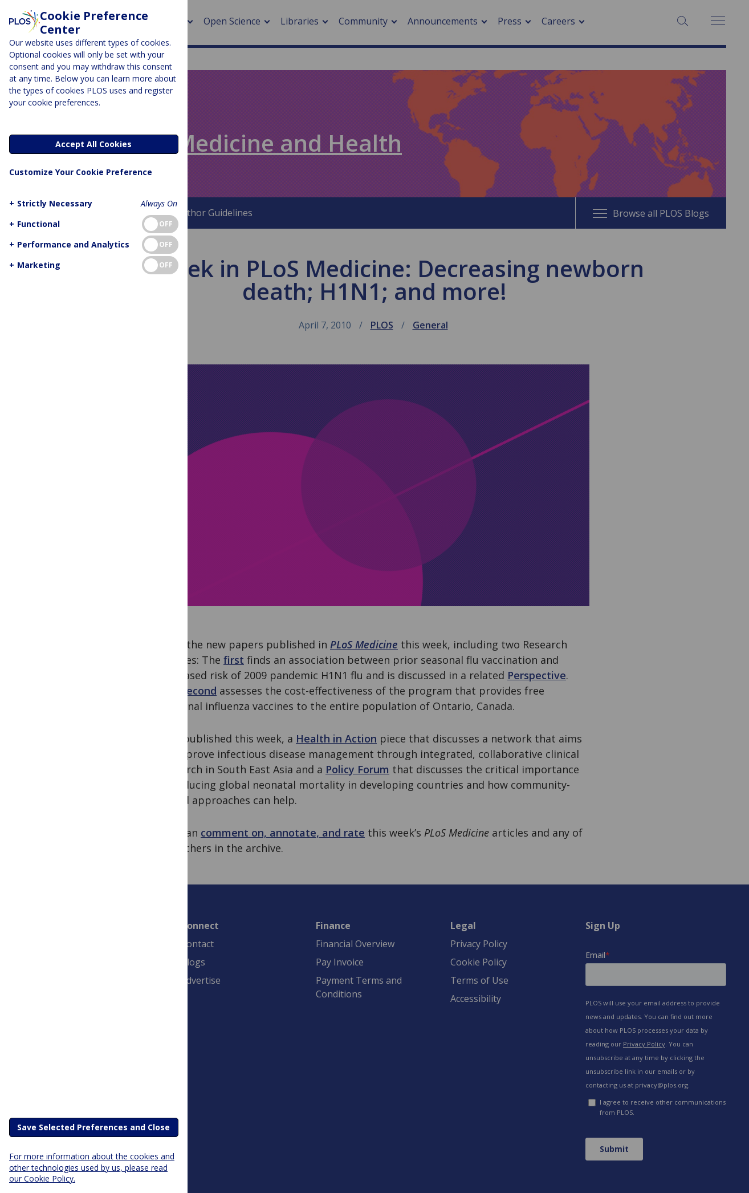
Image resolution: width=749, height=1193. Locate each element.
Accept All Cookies (93, 144)
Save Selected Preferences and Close (93, 1127)
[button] (49, 203)
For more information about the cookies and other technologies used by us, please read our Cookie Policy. (91, 1167)
